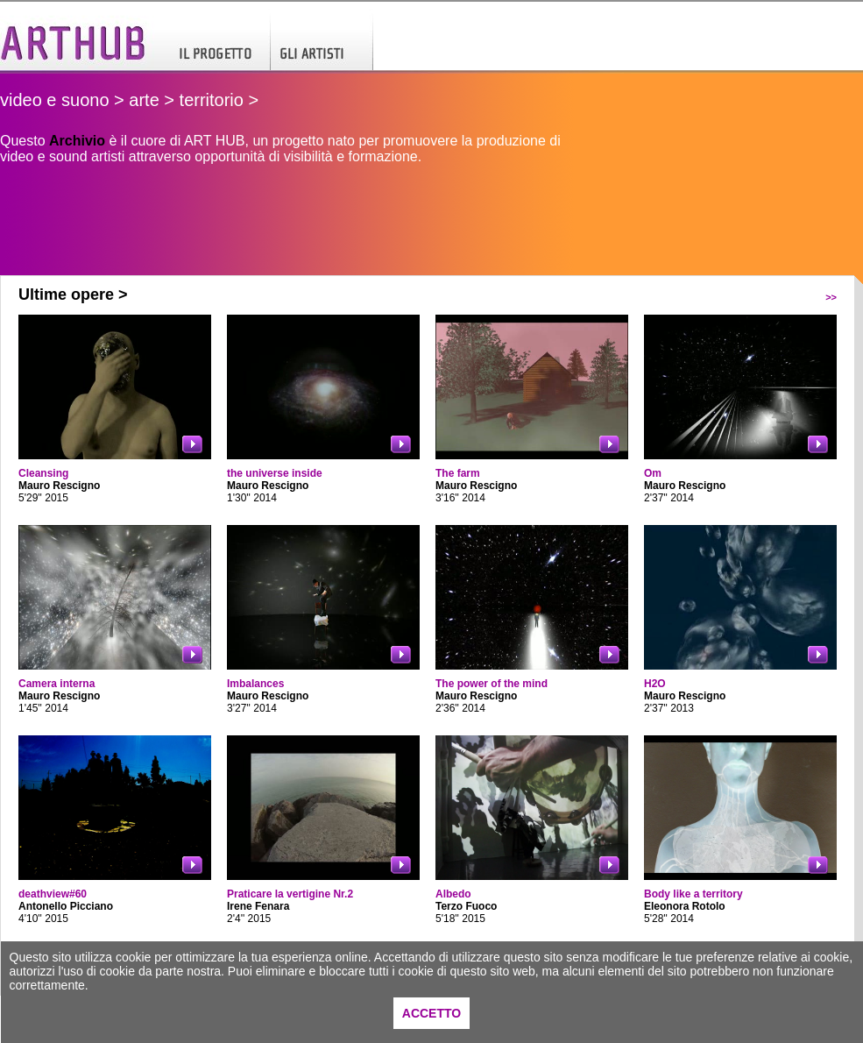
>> (831, 297)
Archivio (77, 140)
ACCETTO (431, 1013)
